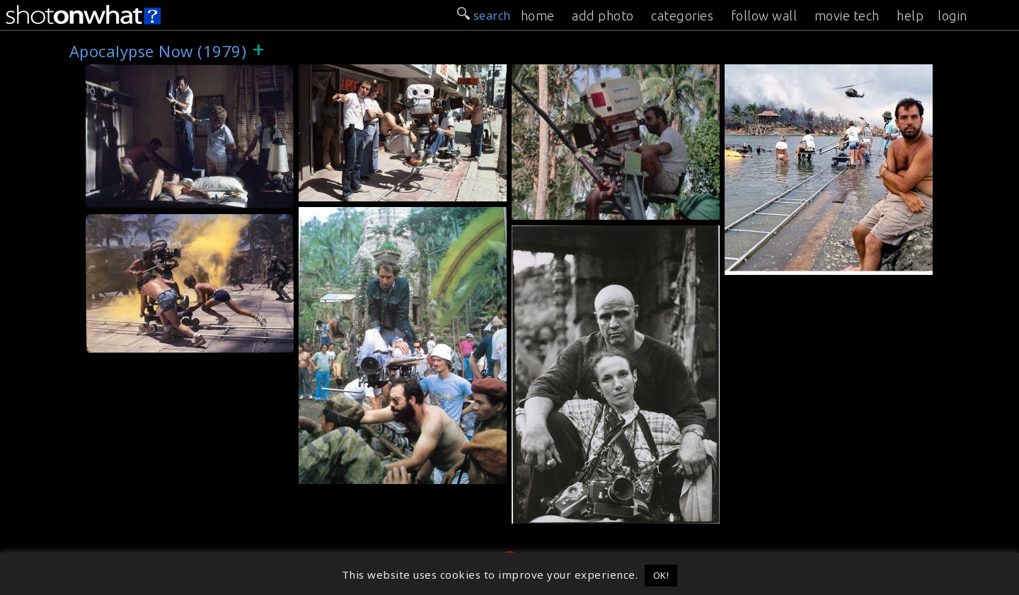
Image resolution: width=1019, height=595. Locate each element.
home (538, 15)
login (952, 15)
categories (682, 15)
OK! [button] (661, 575)
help (910, 15)
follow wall (764, 15)
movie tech (847, 15)
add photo (603, 15)
